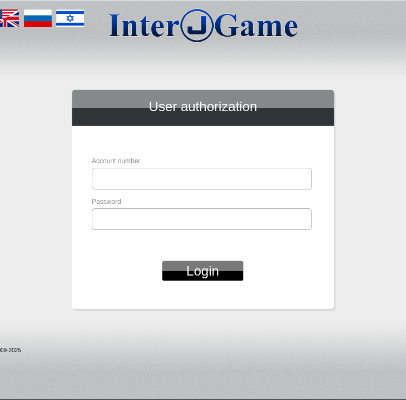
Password (106, 202)
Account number (116, 161)
